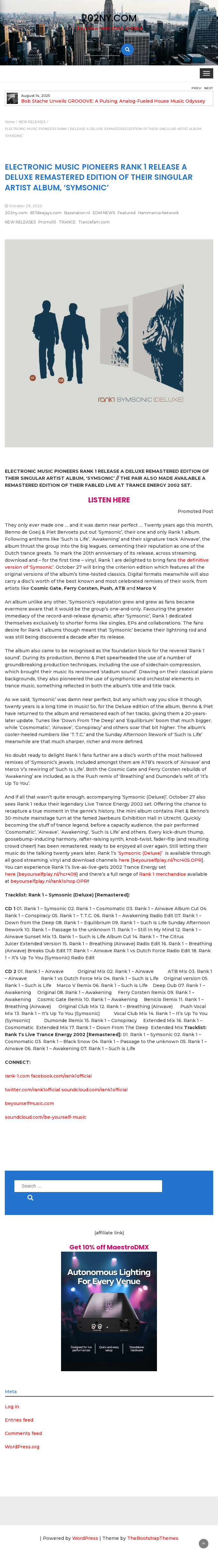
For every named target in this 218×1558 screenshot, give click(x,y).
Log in (12, 1406)
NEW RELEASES (20, 222)
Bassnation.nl (77, 212)
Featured (127, 212)
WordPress (85, 1538)
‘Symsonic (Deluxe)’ (140, 853)
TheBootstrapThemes (152, 1538)
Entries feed (19, 1420)
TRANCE (67, 222)
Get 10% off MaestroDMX (109, 1247)
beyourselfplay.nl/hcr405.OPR (167, 860)
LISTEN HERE (109, 500)
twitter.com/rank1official (32, 1090)
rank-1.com (17, 1076)
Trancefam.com (94, 222)
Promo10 (47, 222)
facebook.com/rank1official (61, 1076)
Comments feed (23, 1433)
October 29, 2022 (25, 205)
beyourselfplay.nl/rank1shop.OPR (49, 881)
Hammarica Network (158, 212)
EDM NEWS (104, 212)
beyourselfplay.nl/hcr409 (47, 874)
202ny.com (16, 212)
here (124, 860)
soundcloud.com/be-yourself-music (45, 1117)
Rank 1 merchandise (162, 874)
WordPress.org (22, 1447)
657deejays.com (46, 212)
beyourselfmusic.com (29, 1103)
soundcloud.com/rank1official (94, 1090)
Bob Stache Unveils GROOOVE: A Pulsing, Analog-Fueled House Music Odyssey (113, 101)
